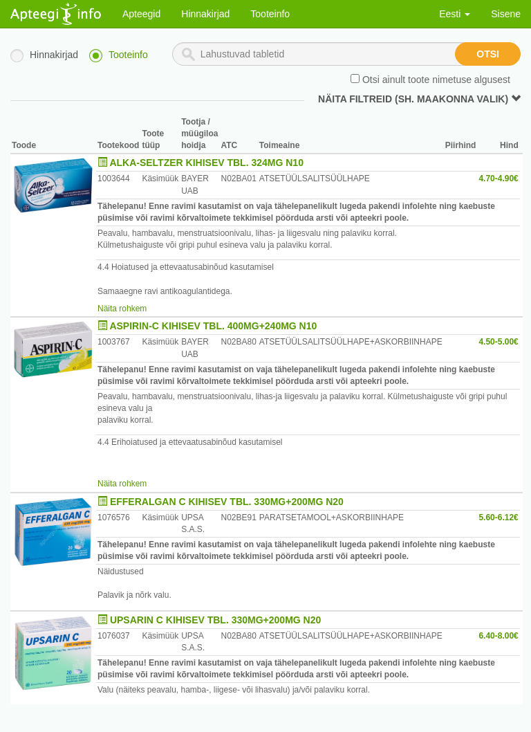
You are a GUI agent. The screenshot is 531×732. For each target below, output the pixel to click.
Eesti (454, 13)
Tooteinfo (270, 13)
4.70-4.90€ (498, 178)
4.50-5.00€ (498, 342)
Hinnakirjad (205, 13)
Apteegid (141, 13)
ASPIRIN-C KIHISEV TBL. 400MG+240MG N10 (213, 325)
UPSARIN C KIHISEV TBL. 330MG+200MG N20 (215, 619)
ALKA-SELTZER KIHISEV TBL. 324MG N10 (206, 162)
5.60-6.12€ (498, 517)
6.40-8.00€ (498, 636)
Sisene (506, 13)
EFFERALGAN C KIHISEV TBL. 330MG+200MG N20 (227, 501)
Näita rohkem (122, 308)
